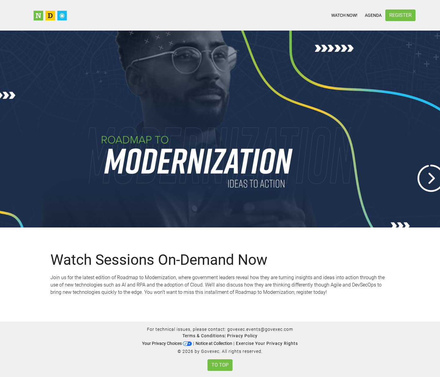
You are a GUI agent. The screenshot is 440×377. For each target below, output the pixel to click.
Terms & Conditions (203, 335)
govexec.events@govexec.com (260, 329)
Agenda (373, 15)
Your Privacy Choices (167, 343)
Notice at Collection (214, 343)
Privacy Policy (242, 335)
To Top (220, 365)
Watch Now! (344, 15)
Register (400, 15)
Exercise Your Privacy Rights (267, 343)
